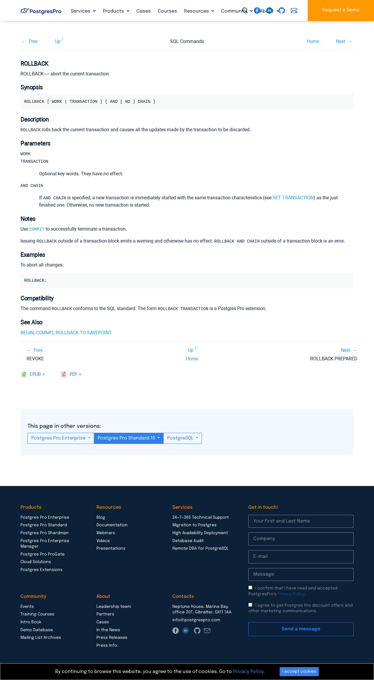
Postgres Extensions (41, 569)
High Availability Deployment (200, 532)
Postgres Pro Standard (43, 524)
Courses (167, 11)
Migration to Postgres (194, 524)
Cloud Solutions (35, 561)
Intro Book (30, 622)
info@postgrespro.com (196, 619)
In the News (108, 629)
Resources (197, 11)
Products (114, 11)
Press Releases (111, 637)
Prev (33, 41)
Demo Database (36, 629)
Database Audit (188, 540)
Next (340, 41)
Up (57, 41)
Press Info (106, 645)
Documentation (112, 524)
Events (27, 606)
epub (35, 373)
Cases (143, 11)
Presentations (110, 548)
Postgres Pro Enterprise (59, 437)
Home (313, 41)
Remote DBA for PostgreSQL (200, 548)
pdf (73, 373)
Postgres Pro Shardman (44, 532)
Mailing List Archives (40, 637)
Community (234, 11)
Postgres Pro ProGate (42, 554)
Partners (105, 614)
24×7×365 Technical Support (200, 517)
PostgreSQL (181, 437)
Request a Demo (341, 10)
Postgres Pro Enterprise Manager (44, 543)
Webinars (105, 532)
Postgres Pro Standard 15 (127, 437)
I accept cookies (299, 671)
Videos (103, 540)
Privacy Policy (291, 593)
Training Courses (37, 614)
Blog (100, 517)
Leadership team (113, 606)
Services (81, 11)
